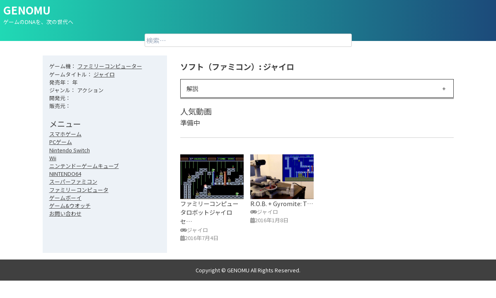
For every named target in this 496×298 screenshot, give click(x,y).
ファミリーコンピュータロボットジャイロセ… (209, 212)
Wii (52, 158)
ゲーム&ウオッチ (70, 205)
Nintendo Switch (69, 150)
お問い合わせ (65, 213)
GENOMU (27, 9)
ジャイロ (104, 74)
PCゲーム (60, 142)
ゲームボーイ (65, 198)
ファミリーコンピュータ (79, 190)
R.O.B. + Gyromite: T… (281, 203)
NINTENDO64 (65, 174)
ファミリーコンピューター (109, 66)
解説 (192, 88)
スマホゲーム (65, 134)
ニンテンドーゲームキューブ (84, 166)
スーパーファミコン (73, 181)
